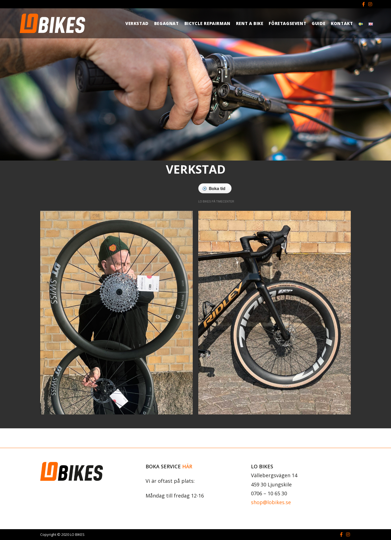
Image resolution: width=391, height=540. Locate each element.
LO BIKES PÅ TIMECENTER (216, 201)
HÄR (187, 466)
